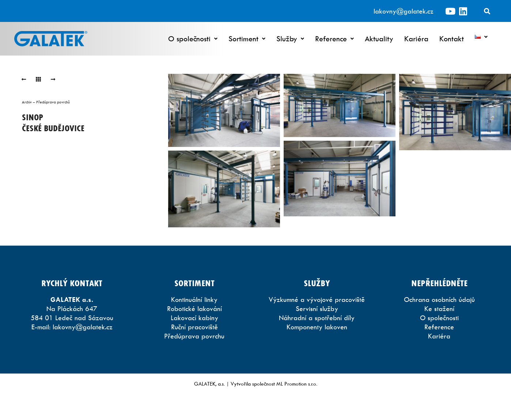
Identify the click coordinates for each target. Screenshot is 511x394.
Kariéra (416, 38)
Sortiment (246, 38)
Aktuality (379, 38)
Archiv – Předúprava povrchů (46, 102)
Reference (334, 38)
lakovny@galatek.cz (404, 11)
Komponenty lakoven (317, 327)
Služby (290, 38)
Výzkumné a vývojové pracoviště (317, 299)
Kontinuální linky (194, 299)
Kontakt (451, 38)
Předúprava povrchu (194, 336)
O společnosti (192, 38)
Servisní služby (317, 308)
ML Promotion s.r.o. (296, 383)
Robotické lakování (194, 308)
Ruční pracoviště (194, 327)
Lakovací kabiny (194, 318)
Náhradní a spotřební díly (317, 318)
